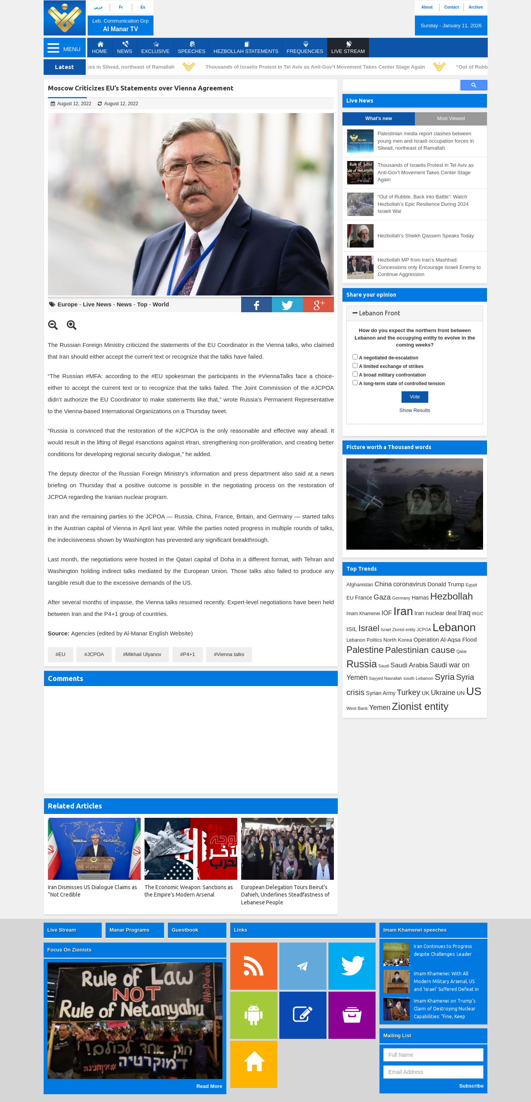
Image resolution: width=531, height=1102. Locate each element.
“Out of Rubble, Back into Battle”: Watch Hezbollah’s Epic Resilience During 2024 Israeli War (423, 204)
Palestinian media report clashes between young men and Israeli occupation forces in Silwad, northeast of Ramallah (426, 141)
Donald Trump (445, 584)
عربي (98, 7)
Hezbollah (451, 596)
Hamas (420, 597)
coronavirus (409, 583)
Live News (97, 304)
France (363, 597)
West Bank (357, 708)
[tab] (415, 313)
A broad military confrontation (392, 375)
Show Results (414, 410)
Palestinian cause (420, 650)
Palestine (365, 650)
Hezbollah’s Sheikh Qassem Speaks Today (426, 236)
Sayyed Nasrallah (385, 678)
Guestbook (185, 930)
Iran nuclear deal (436, 613)
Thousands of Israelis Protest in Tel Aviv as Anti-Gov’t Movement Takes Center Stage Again (317, 67)
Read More (209, 1086)
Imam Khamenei (363, 613)
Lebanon (454, 627)
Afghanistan (359, 584)
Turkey (408, 692)
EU (61, 654)
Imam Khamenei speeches (415, 930)
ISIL (351, 629)
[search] (400, 85)
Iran (403, 611)
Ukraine (443, 693)
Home (99, 47)
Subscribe (471, 1086)
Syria (445, 677)
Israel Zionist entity (398, 629)
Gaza (382, 597)
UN (461, 693)
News (124, 47)
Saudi (383, 665)
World (161, 304)
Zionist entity (420, 706)
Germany (401, 598)
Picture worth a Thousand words (388, 447)
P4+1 (189, 654)
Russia (361, 663)
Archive (476, 7)
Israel (368, 628)
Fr (121, 7)
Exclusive (155, 47)
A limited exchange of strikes (391, 366)
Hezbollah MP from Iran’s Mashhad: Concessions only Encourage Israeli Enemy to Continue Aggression (429, 267)
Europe (68, 304)
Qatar (462, 651)
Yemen (379, 707)
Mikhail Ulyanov (143, 654)
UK (425, 693)
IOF (386, 613)
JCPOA (95, 654)
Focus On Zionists (70, 950)
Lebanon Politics (364, 640)
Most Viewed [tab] (451, 118)
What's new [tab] (378, 118)
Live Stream (62, 930)
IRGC (477, 613)
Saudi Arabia (409, 665)
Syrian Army (380, 693)
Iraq (464, 612)
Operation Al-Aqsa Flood (444, 639)
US (473, 691)
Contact (452, 7)
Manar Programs (129, 930)
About (426, 7)
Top (142, 304)
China (383, 584)
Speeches (191, 47)
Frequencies (305, 47)
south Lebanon (418, 678)
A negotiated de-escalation (388, 358)
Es (143, 7)
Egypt (471, 584)
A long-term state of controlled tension (402, 383)
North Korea (397, 640)
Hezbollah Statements (245, 47)
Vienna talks (230, 654)
